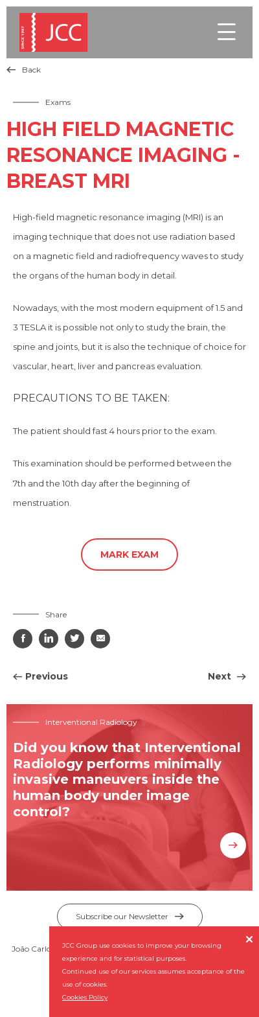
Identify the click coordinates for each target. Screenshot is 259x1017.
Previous (46, 676)
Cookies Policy (84, 997)
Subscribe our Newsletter (130, 916)
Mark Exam (129, 554)
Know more (233, 845)
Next (221, 676)
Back (23, 69)
